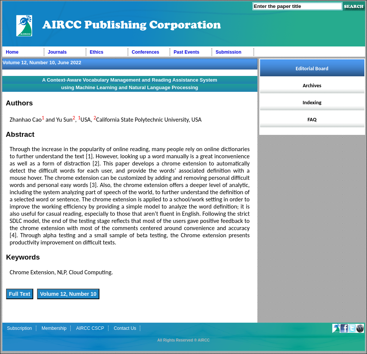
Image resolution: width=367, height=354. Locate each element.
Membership (54, 328)
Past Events (187, 52)
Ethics (97, 52)
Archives (312, 85)
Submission (229, 52)
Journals (57, 52)
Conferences (145, 52)
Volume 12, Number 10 (68, 294)
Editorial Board (312, 68)
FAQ (312, 119)
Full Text (20, 294)
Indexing (312, 102)
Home (12, 52)
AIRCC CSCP (90, 328)
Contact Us (125, 328)
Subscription (19, 328)
